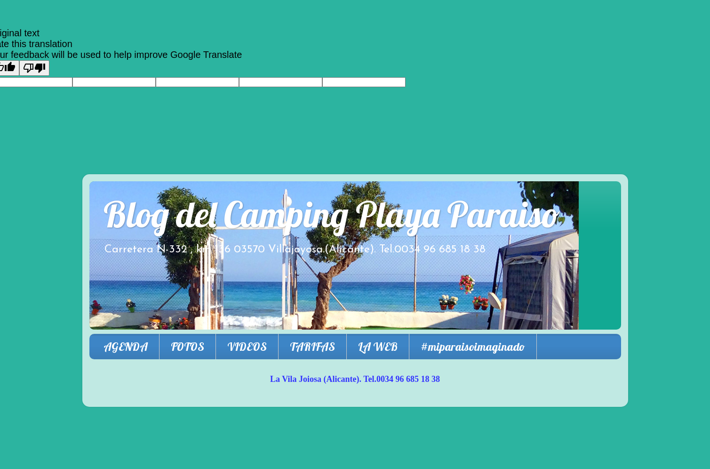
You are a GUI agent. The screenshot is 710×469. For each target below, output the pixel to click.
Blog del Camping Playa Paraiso (332, 214)
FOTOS (187, 347)
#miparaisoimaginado (473, 347)
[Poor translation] (34, 68)
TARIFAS (312, 347)
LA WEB (378, 347)
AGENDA (126, 347)
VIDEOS (247, 347)
